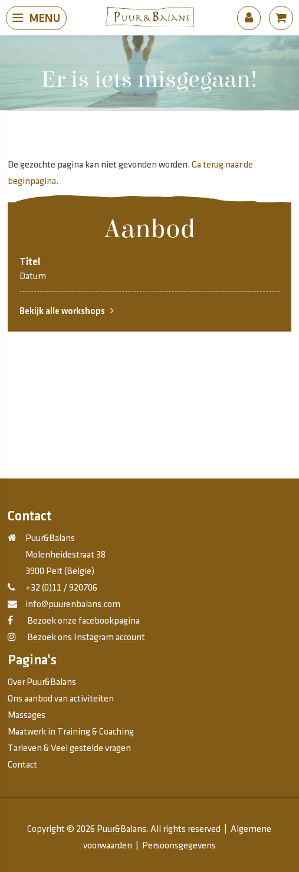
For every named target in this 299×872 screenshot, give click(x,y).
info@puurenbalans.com (72, 604)
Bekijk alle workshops (66, 311)
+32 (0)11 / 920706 (61, 587)
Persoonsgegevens (179, 845)
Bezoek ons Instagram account (85, 637)
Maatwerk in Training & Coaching (71, 731)
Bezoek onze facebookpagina (82, 621)
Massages (26, 715)
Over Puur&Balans (42, 682)
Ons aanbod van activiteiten (61, 698)
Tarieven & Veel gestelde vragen (69, 748)
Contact (22, 764)
